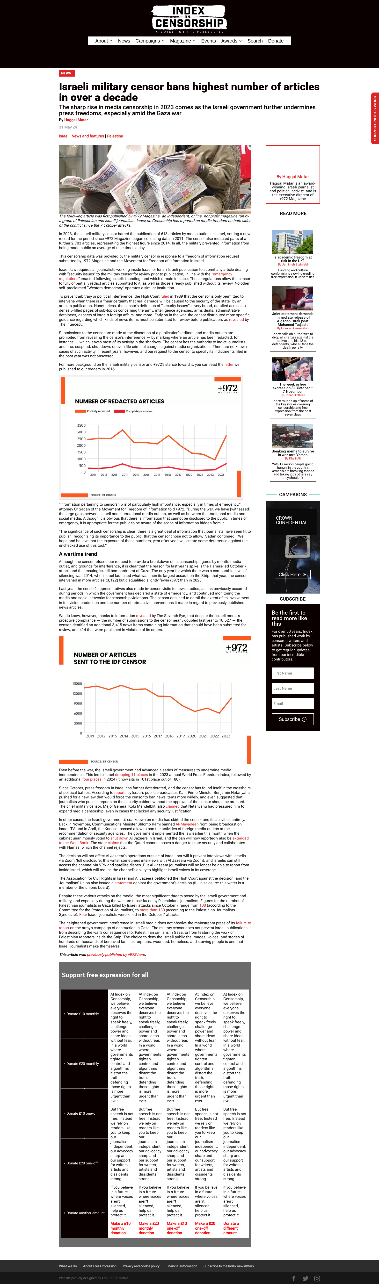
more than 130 (152, 910)
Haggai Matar (76, 120)
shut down (119, 838)
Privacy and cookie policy (141, 1266)
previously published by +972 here (116, 954)
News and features (88, 136)
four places (92, 779)
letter (229, 364)
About (101, 40)
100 (202, 905)
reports (120, 792)
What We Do (68, 1266)
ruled (164, 296)
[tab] (84, 1014)
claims (113, 842)
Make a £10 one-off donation (177, 1228)
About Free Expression (100, 1266)
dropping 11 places (131, 774)
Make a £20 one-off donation (205, 1228)
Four (83, 914)
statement (123, 883)
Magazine (180, 40)
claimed (173, 806)
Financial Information (181, 1266)
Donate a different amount (231, 1228)
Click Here (290, 574)
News (124, 40)
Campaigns (148, 40)
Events (208, 40)
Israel (63, 136)
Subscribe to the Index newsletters (229, 1266)
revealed (236, 319)
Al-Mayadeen (187, 824)
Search (255, 40)
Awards (229, 40)
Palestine (115, 136)
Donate (276, 40)
